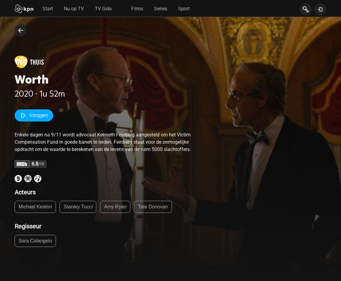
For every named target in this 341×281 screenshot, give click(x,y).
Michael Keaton (35, 206)
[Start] (24, 9)
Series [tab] (160, 9)
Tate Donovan (153, 206)
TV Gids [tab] (103, 9)
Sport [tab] (184, 9)
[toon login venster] (320, 9)
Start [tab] (48, 9)
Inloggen (34, 115)
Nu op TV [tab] (74, 9)
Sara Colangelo (35, 240)
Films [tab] (137, 9)
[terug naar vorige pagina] (21, 30)
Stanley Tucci (78, 206)
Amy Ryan (115, 206)
